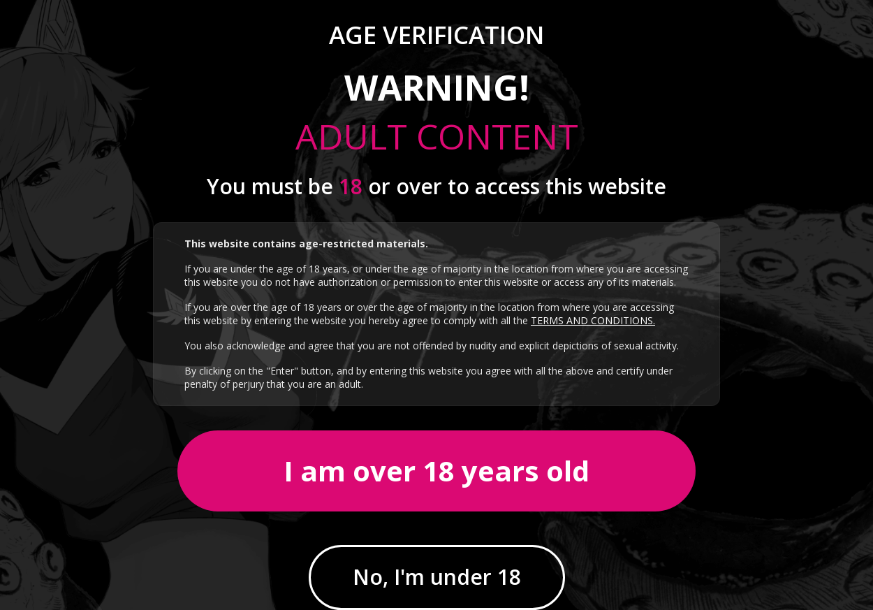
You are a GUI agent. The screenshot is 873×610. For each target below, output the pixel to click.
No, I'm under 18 (437, 576)
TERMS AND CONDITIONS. (593, 320)
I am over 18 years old (436, 470)
